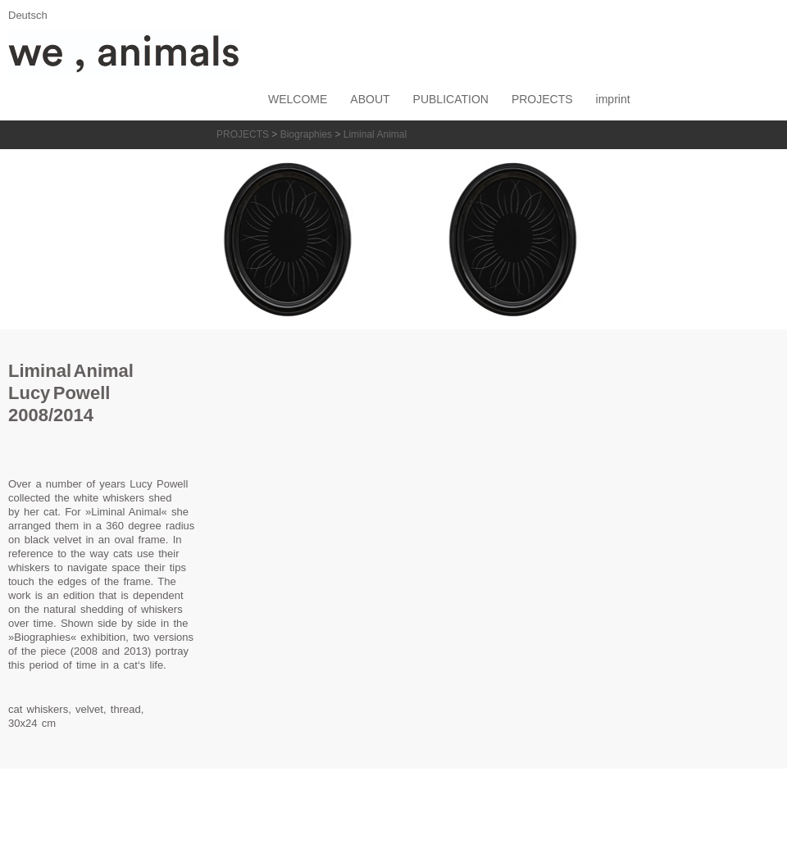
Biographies (306, 134)
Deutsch (28, 15)
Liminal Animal (375, 134)
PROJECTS (242, 134)
